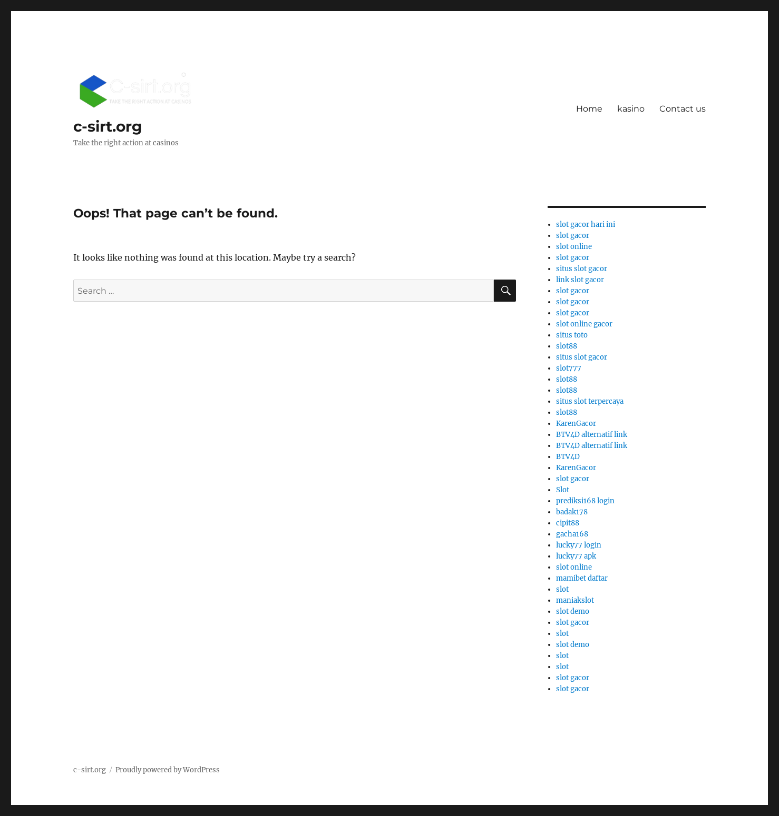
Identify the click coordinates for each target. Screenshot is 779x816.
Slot (562, 489)
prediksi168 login (585, 500)
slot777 (568, 368)
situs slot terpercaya (590, 401)
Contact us (682, 109)
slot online (574, 246)
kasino (631, 109)
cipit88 (567, 523)
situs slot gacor (581, 268)
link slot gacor (580, 279)
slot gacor (572, 235)
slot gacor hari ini (585, 224)
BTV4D (568, 456)
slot (562, 589)
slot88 (566, 346)
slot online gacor (584, 324)
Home (589, 109)
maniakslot (575, 600)
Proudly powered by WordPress (167, 769)
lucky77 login (578, 545)
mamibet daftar (582, 578)
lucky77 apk (576, 556)
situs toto (572, 335)
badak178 (572, 511)
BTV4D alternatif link (591, 434)
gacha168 (572, 534)
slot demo (572, 611)
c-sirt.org (107, 126)
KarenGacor (576, 423)
